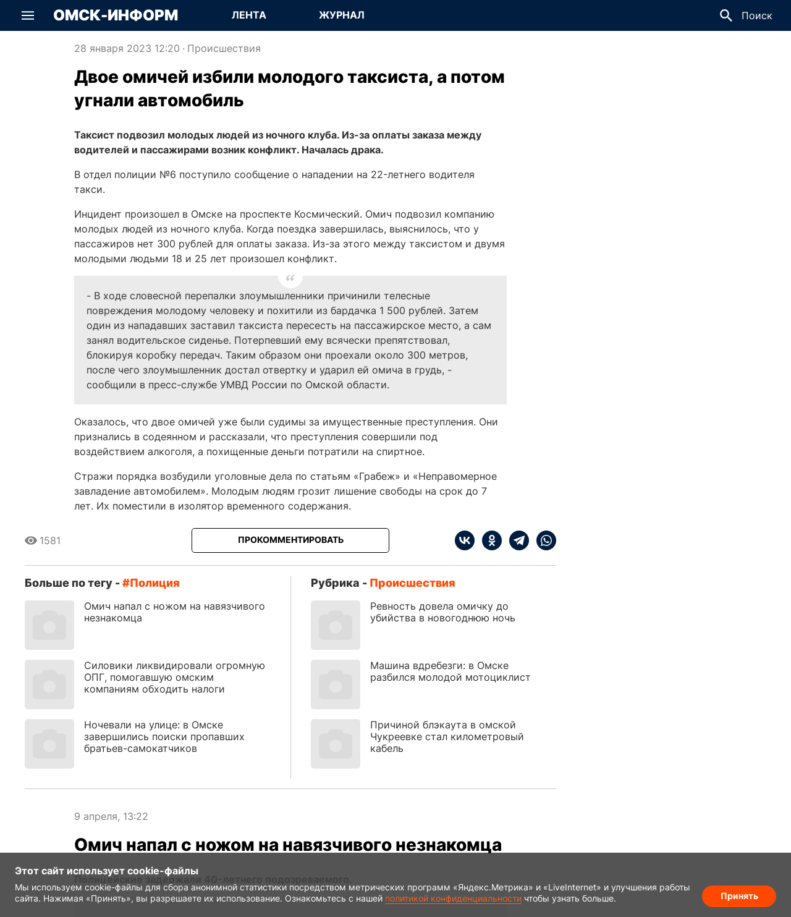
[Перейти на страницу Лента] (249, 15)
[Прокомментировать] (290, 540)
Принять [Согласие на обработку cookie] (739, 895)
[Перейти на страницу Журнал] (341, 15)
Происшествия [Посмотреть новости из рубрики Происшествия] (224, 48)
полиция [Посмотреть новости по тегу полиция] (155, 582)
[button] (27, 15)
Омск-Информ (115, 15)
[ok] (488, 540)
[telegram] (515, 540)
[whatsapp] (542, 540)
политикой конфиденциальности (453, 898)
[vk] (465, 540)
